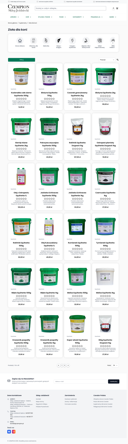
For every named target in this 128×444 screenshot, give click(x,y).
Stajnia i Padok (44, 17)
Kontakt (38, 399)
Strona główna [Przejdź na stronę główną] (12, 23)
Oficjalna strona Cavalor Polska (103, 399)
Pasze (61, 17)
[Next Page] (68, 365)
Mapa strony (40, 401)
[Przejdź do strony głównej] (18, 8)
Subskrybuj (113, 381)
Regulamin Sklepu (41, 404)
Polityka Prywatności (42, 407)
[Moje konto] (113, 8)
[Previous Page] (58, 365)
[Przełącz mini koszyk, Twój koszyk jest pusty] (117, 8)
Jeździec (13, 17)
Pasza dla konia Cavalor (101, 401)
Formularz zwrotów (70, 404)
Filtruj (21, 60)
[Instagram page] (14, 431)
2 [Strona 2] (64, 365)
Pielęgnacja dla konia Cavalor (103, 407)
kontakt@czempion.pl (17, 423)
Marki (111, 17)
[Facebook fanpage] (9, 431)
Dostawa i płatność (71, 399)
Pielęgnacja (95, 17)
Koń (27, 17)
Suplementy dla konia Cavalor (103, 404)
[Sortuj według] (107, 60)
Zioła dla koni (33, 23)
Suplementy (77, 17)
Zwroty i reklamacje (71, 401)
